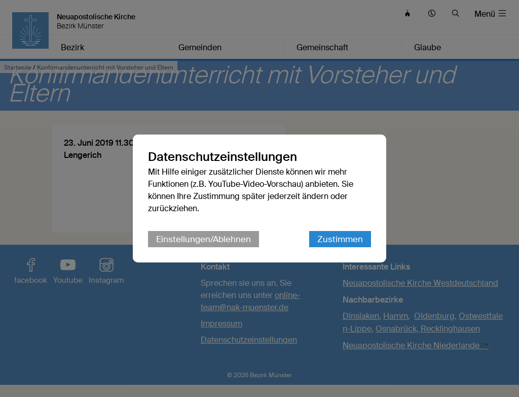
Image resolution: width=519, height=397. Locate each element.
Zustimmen (340, 239)
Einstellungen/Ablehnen (203, 239)
